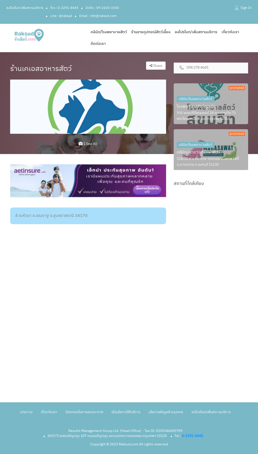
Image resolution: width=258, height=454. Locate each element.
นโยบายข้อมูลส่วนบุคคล (166, 412)
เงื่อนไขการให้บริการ (125, 412)
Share (155, 66)
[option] (88, 107)
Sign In (246, 8)
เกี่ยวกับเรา (230, 32)
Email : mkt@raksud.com (97, 16)
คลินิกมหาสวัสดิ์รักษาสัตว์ (198, 152)
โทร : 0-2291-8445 (64, 8)
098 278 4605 (197, 67)
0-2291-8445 (192, 436)
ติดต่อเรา (98, 44)
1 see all (88, 144)
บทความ (26, 412)
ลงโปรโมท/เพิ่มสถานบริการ (24, 8)
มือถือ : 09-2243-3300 (102, 8)
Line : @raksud (61, 16)
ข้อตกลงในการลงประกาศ (84, 412)
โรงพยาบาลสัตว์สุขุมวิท (196, 106)
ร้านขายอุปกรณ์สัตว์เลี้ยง (150, 32)
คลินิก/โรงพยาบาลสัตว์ (109, 32)
